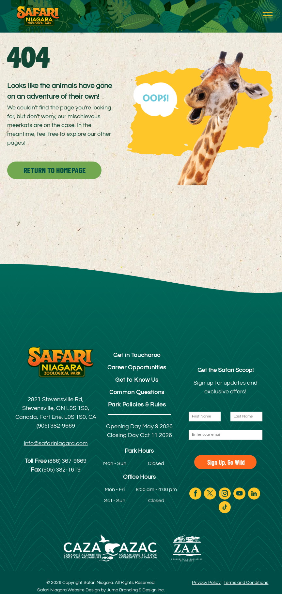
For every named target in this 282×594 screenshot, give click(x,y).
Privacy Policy (206, 582)
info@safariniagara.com (56, 443)
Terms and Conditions (246, 582)
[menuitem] (136, 355)
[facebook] (195, 494)
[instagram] (225, 494)
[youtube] (239, 494)
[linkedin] (254, 494)
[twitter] (210, 494)
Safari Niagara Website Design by (71, 590)
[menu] (267, 15)
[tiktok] (225, 508)
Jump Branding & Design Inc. (136, 590)
